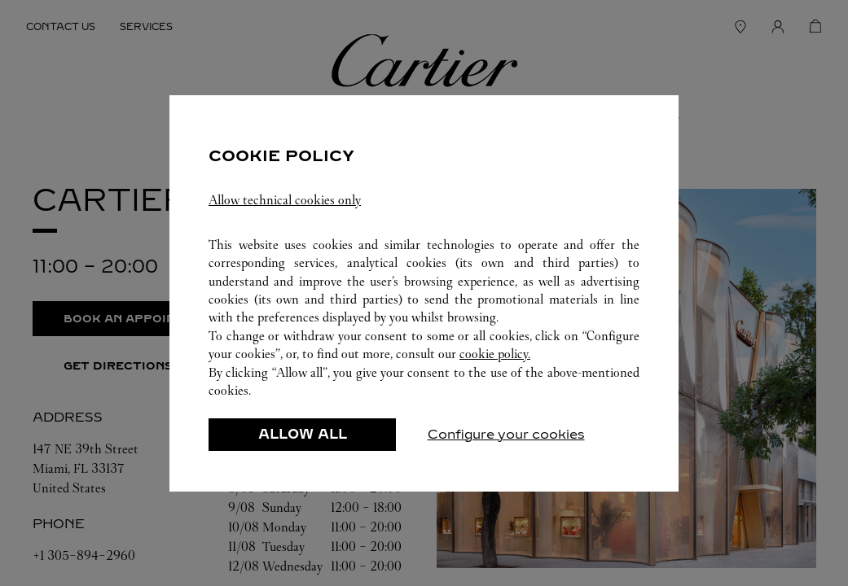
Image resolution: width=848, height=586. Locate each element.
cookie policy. (494, 353)
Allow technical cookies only (285, 200)
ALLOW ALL (302, 434)
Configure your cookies (506, 434)
